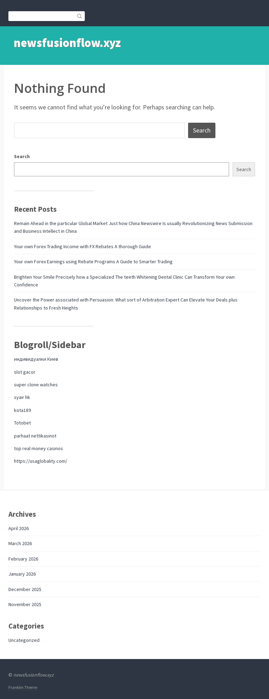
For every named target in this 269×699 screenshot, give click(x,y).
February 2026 (23, 559)
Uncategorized (24, 640)
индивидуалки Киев (36, 359)
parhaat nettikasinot (35, 436)
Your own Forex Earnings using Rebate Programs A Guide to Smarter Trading (93, 261)
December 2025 (24, 589)
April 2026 (18, 528)
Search (22, 156)
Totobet (22, 423)
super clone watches (36, 384)
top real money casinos (38, 448)
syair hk (22, 397)
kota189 (22, 410)
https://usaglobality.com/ (40, 461)
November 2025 (24, 604)
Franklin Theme (22, 687)
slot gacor (24, 372)
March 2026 (20, 543)
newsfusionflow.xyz (67, 42)
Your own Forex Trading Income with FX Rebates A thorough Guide (82, 246)
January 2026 (22, 574)
